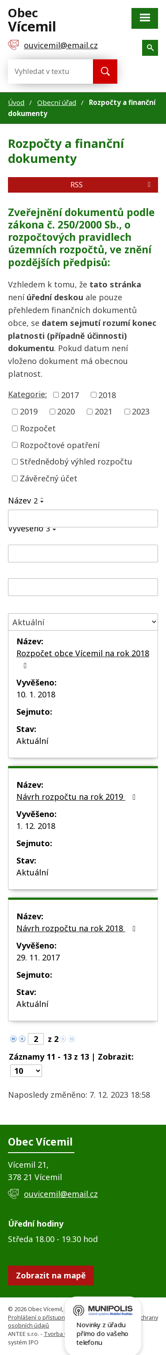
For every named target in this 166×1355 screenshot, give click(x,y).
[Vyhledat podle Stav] (83, 622)
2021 (103, 411)
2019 (29, 411)
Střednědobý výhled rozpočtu (76, 461)
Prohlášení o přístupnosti (41, 1317)
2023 (141, 411)
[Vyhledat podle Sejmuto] (83, 587)
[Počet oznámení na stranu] (26, 1071)
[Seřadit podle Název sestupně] (42, 501)
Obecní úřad (56, 102)
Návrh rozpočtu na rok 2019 (77, 796)
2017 (70, 394)
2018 (107, 394)
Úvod (16, 102)
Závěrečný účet (48, 478)
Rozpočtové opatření (60, 444)
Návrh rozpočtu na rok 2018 (77, 928)
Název (23, 500)
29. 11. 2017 (38, 957)
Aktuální (32, 741)
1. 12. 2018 (35, 826)
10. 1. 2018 (35, 694)
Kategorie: (27, 394)
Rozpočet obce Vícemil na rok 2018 (82, 659)
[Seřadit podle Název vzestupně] (42, 498)
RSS (112, 185)
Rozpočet (38, 428)
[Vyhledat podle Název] (83, 518)
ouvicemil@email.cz (61, 1194)
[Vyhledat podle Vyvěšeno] (83, 553)
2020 (66, 411)
